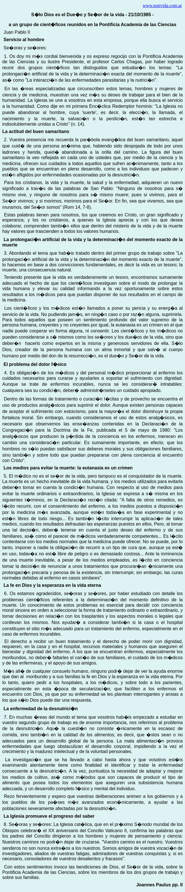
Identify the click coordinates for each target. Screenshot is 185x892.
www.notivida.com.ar (162, 5)
